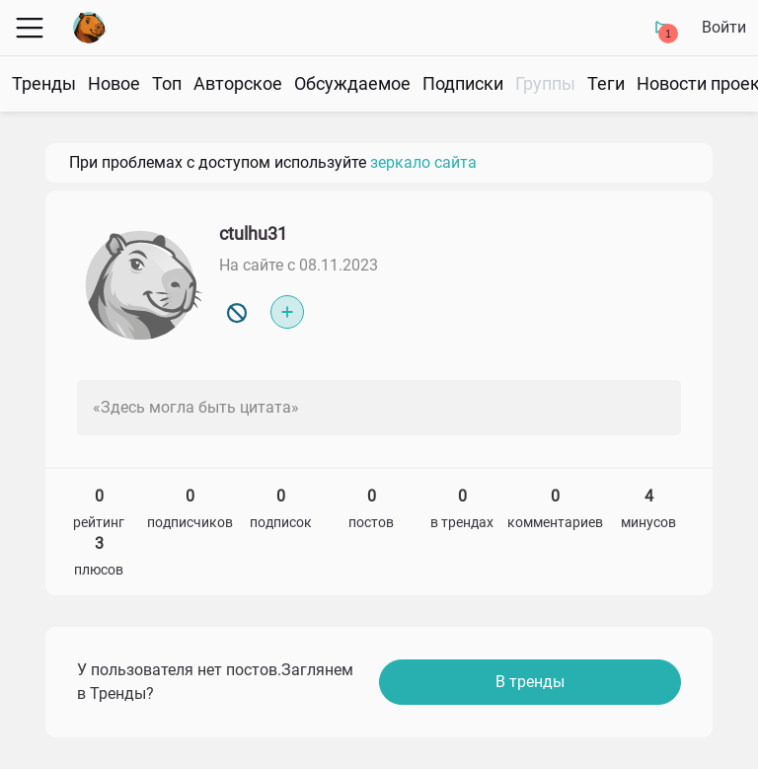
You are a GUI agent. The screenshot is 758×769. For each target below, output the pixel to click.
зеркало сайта (423, 162)
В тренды (530, 681)
